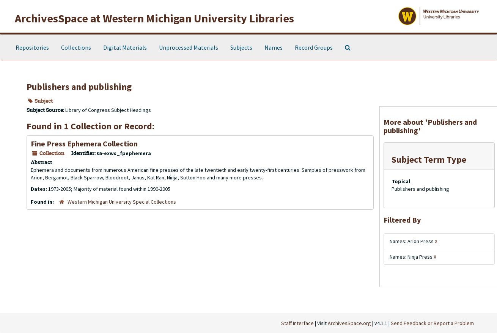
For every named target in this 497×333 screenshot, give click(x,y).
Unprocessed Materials (188, 47)
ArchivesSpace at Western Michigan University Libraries (154, 18)
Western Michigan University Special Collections (122, 201)
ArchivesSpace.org (349, 323)
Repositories (32, 47)
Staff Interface (297, 323)
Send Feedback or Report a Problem (432, 323)
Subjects (241, 47)
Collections (76, 47)
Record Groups (314, 47)
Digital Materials (125, 47)
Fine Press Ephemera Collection (84, 143)
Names (273, 47)
